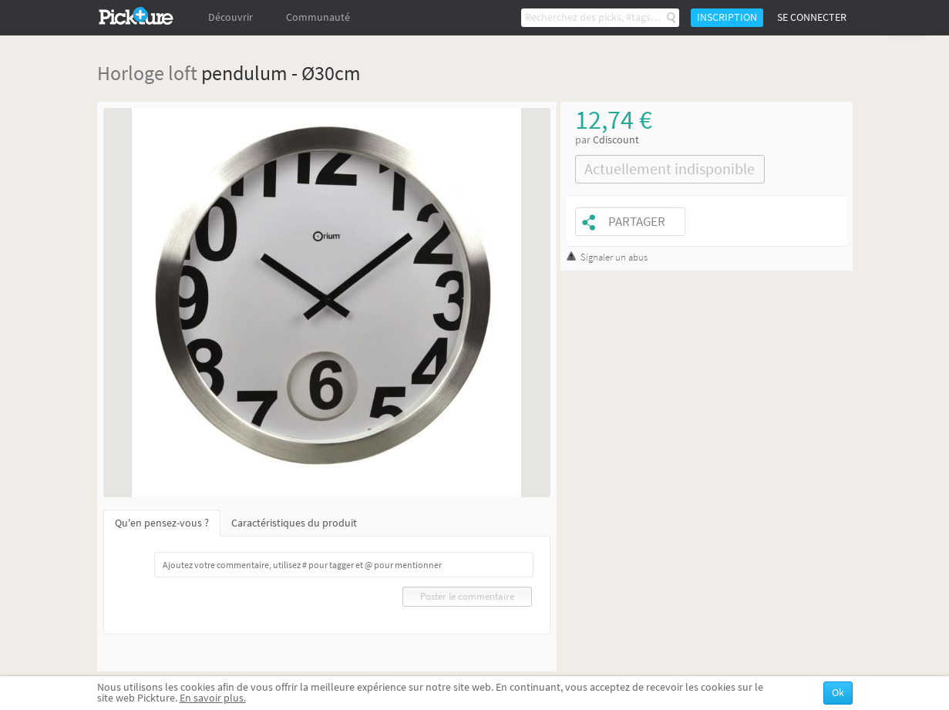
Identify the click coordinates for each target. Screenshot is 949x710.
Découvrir (230, 17)
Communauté (318, 17)
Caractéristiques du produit (294, 523)
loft (182, 72)
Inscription (727, 17)
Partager (636, 221)
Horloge (130, 72)
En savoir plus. (213, 698)
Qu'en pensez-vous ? (162, 523)
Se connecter (811, 17)
